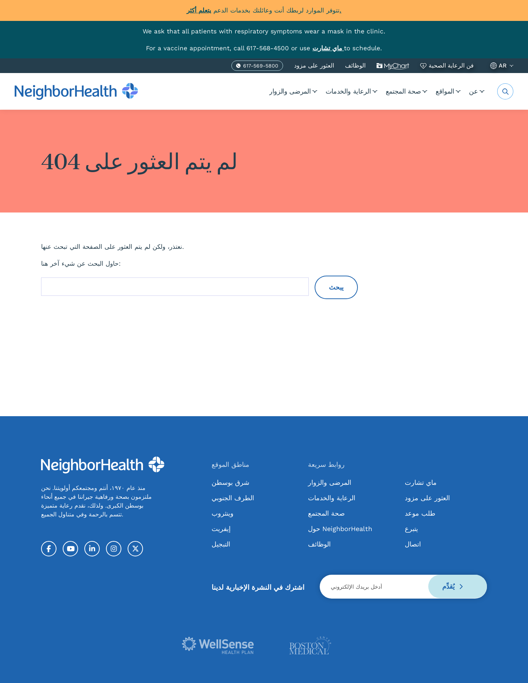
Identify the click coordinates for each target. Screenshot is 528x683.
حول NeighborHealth (340, 528)
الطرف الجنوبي (233, 497)
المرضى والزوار (269, 91)
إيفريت (221, 528)
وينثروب (223, 513)
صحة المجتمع (392, 91)
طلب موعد (420, 513)
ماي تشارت (393, 65)
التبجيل (221, 544)
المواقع (439, 91)
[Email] (403, 586)
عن (473, 91)
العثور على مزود (314, 65)
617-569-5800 (260, 66)
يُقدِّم (451, 586)
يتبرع (411, 528)
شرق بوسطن (230, 482)
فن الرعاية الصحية (451, 65)
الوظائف (355, 65)
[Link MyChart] (328, 47)
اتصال (413, 544)
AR (503, 65)
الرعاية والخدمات (332, 91)
